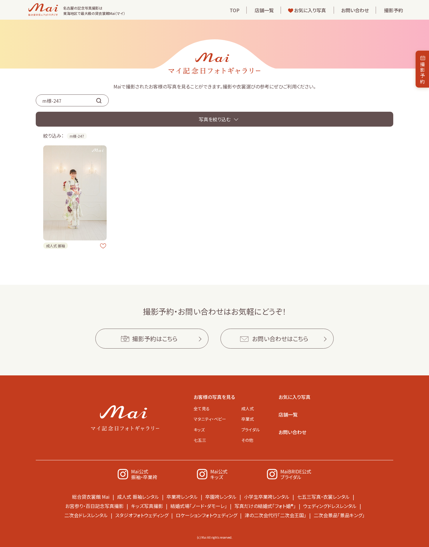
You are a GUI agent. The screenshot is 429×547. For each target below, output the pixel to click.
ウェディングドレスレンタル (330, 505)
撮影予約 (393, 10)
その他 (247, 440)
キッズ (199, 430)
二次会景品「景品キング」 (339, 515)
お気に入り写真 (310, 10)
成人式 (247, 408)
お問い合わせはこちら (280, 338)
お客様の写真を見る (214, 396)
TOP (235, 10)
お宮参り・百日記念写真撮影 (94, 505)
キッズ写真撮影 (147, 505)
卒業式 (247, 419)
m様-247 (77, 136)
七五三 (200, 440)
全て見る (202, 408)
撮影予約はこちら (155, 338)
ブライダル (250, 430)
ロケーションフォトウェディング (206, 515)
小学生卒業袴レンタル (267, 496)
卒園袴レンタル (221, 496)
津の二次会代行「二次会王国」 (275, 515)
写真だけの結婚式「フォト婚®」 (265, 505)
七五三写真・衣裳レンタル (323, 496)
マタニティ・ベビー (210, 419)
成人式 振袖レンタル (138, 496)
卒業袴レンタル (182, 496)
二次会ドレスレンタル (86, 515)
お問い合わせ (355, 10)
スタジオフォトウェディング (141, 515)
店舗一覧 (264, 10)
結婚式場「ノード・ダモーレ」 (198, 505)
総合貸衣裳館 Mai (91, 496)
